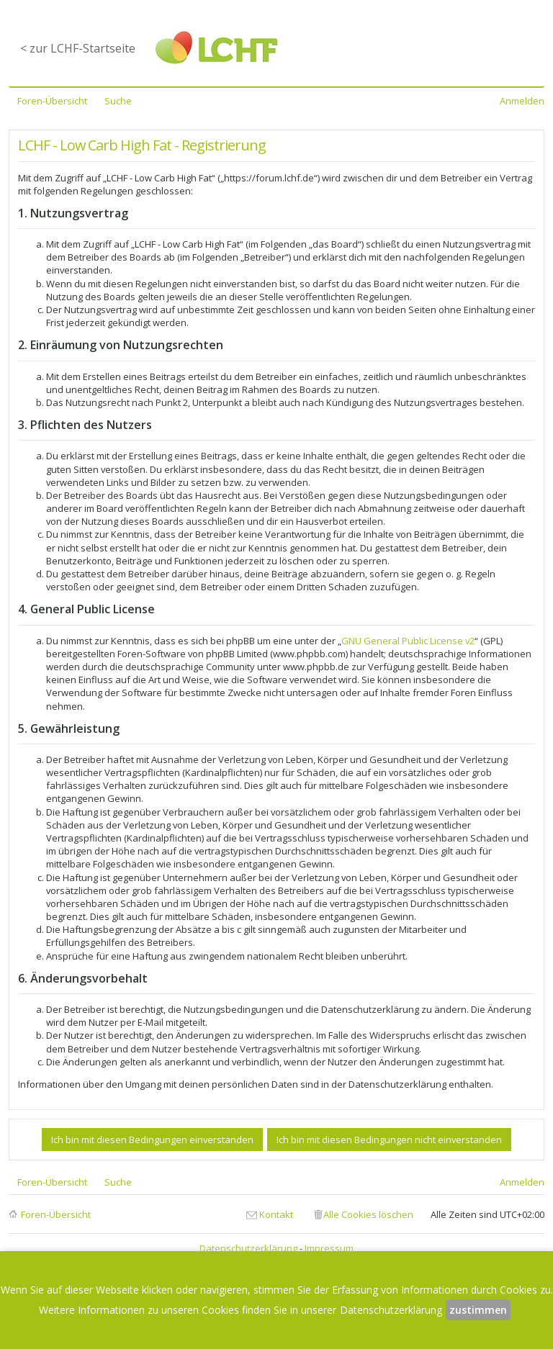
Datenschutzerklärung (248, 1248)
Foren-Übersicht (56, 1214)
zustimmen (478, 1310)
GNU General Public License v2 (408, 640)
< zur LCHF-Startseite (77, 48)
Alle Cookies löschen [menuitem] (368, 1214)
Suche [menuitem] (118, 100)
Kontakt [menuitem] (276, 1214)
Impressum (329, 1248)
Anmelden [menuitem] (522, 100)
